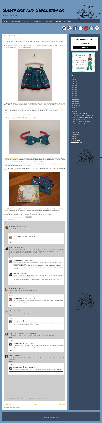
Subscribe (84, 47)
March (75, 130)
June (74, 111)
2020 (73, 87)
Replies (12, 234)
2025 (73, 77)
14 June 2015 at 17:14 (30, 298)
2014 (73, 136)
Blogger (57, 417)
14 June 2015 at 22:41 (31, 333)
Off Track (26, 21)
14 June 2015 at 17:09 (30, 236)
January (75, 134)
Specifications (16, 21)
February (75, 132)
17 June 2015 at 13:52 (18, 355)
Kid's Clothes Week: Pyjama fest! (80, 113)
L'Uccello (16, 45)
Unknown (11, 310)
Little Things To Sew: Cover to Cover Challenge (59, 21)
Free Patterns (37, 21)
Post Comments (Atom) (15, 407)
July (74, 109)
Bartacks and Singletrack (33, 10)
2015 (73, 97)
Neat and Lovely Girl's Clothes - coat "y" (82, 121)
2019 (73, 89)
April (74, 128)
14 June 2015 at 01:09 (20, 226)
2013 (73, 138)
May (74, 126)
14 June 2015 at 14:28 (18, 288)
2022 (73, 83)
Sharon (11, 355)
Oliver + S (12, 219)
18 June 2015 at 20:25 (30, 343)
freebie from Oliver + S (25, 165)
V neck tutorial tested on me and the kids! (82, 117)
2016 (73, 95)
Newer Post (7, 404)
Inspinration (12, 226)
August (75, 107)
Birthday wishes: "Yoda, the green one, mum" (83, 115)
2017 (73, 93)
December (75, 99)
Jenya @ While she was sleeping (17, 333)
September (76, 105)
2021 (73, 85)
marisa (10, 247)
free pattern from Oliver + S (14, 158)
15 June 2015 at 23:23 (22, 273)
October (75, 103)
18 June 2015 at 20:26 (30, 367)
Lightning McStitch (17, 236)
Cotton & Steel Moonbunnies (20, 103)
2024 (73, 79)
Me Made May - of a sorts (79, 123)
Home (6, 21)
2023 (73, 81)
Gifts (9, 219)
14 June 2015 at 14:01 (18, 247)
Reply (10, 230)
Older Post (61, 404)
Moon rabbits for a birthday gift (80, 119)
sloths (5, 210)
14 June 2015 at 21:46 (19, 310)
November (75, 101)
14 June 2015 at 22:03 (30, 321)
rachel (10, 288)
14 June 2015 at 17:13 (30, 260)
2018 (73, 91)
